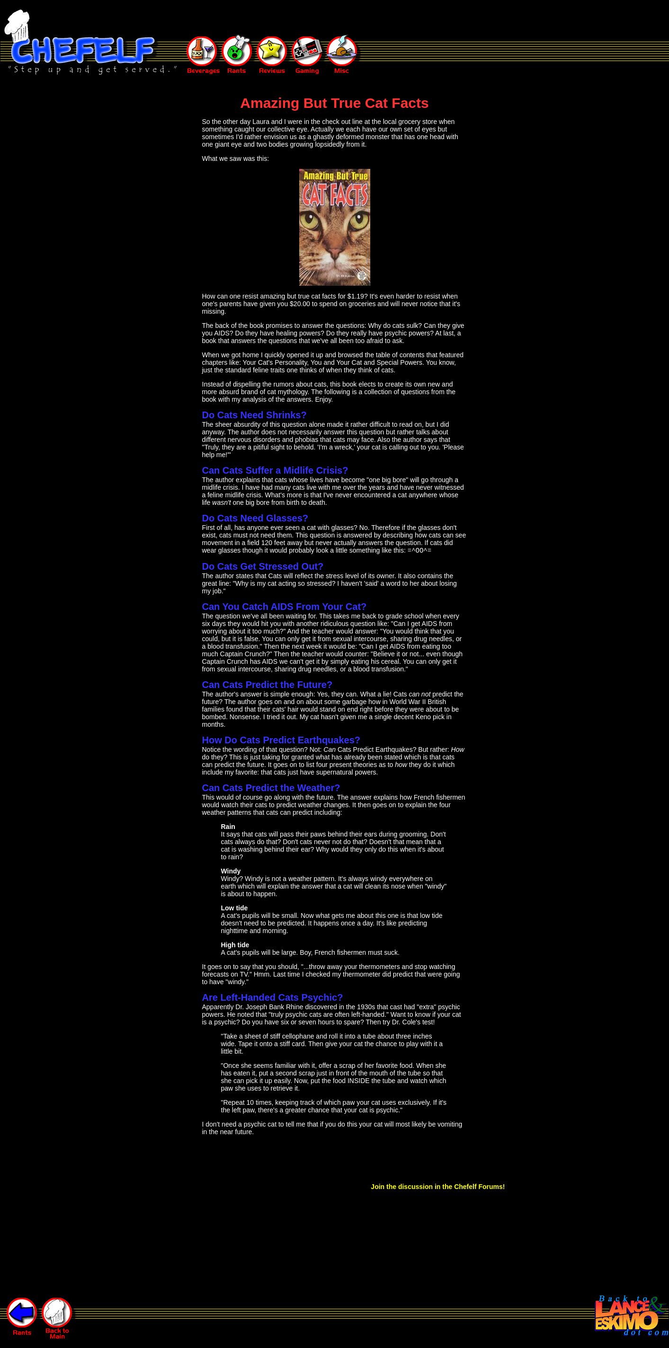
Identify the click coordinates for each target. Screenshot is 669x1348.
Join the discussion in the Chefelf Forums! (438, 1187)
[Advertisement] (350, 18)
